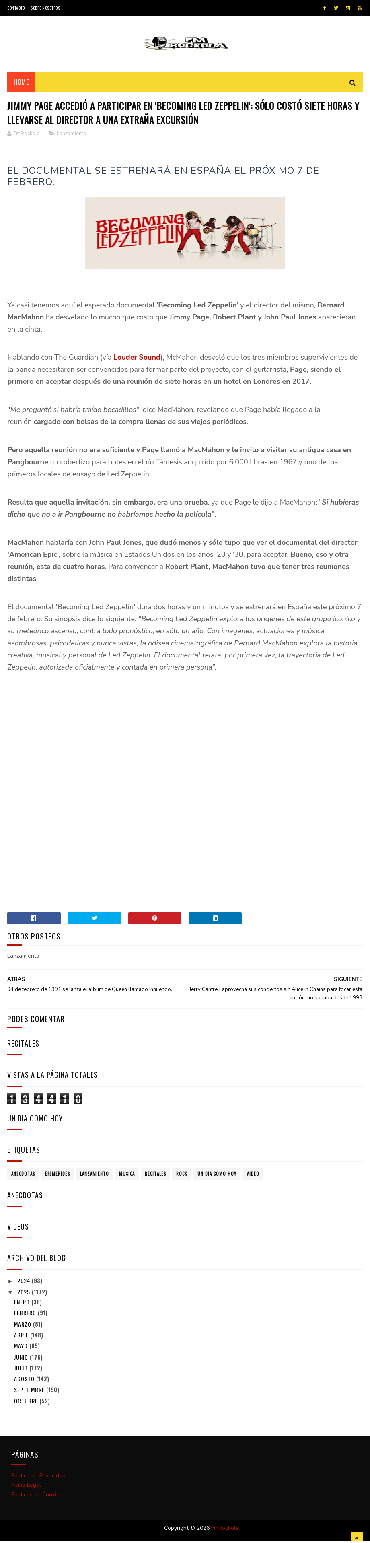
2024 (24, 1283)
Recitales (155, 1177)
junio (22, 1360)
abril (22, 1337)
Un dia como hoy (216, 1177)
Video (253, 1177)
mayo (21, 1349)
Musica (127, 1177)
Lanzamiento (71, 136)
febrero (26, 1316)
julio (21, 1370)
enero (22, 1305)
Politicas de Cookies (36, 1498)
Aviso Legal (26, 1488)
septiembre (30, 1392)
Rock (181, 1177)
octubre (26, 1403)
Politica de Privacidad (38, 1478)
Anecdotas (23, 1177)
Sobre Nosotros (45, 8)
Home (21, 84)
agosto (25, 1382)
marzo (23, 1327)
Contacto (16, 8)
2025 (24, 1295)
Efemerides (57, 1177)
